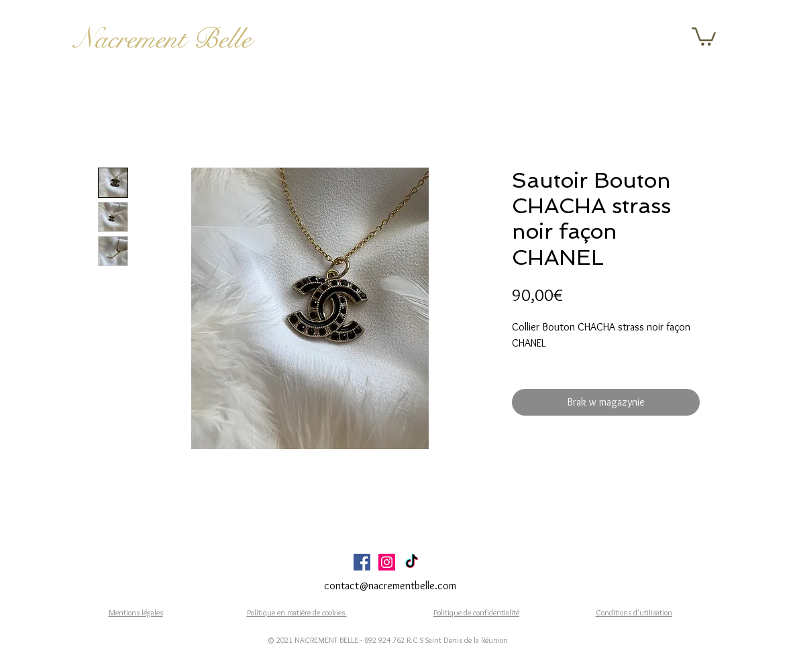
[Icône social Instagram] (386, 562)
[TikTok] (411, 562)
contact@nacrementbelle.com (390, 585)
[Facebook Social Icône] (362, 562)
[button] (704, 35)
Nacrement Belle (162, 38)
